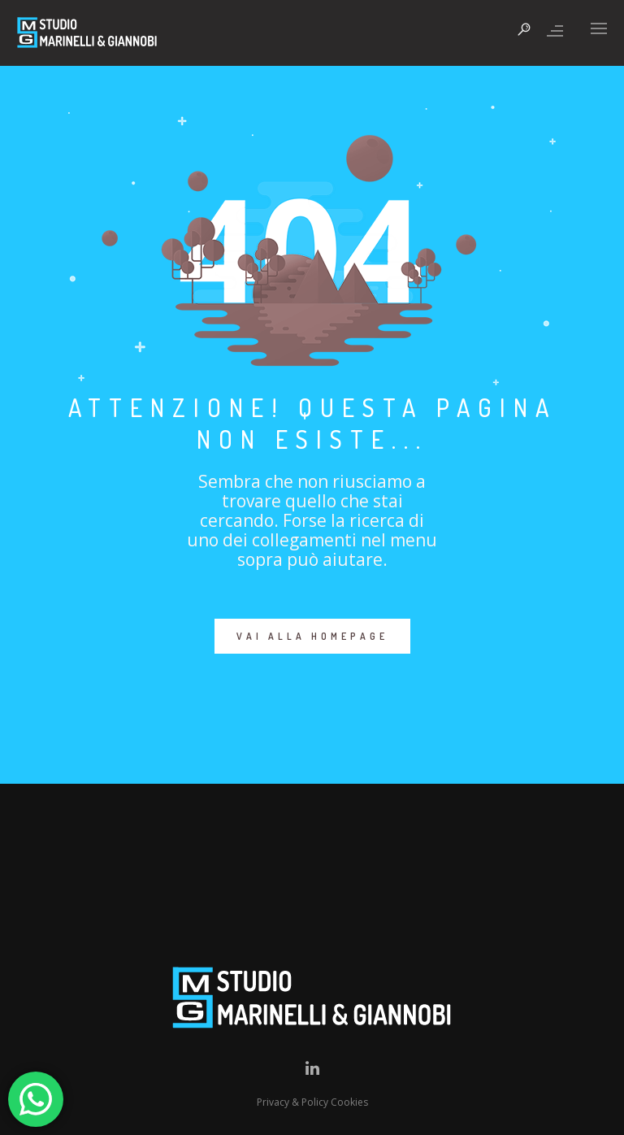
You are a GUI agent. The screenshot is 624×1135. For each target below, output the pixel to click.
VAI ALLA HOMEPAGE (312, 636)
